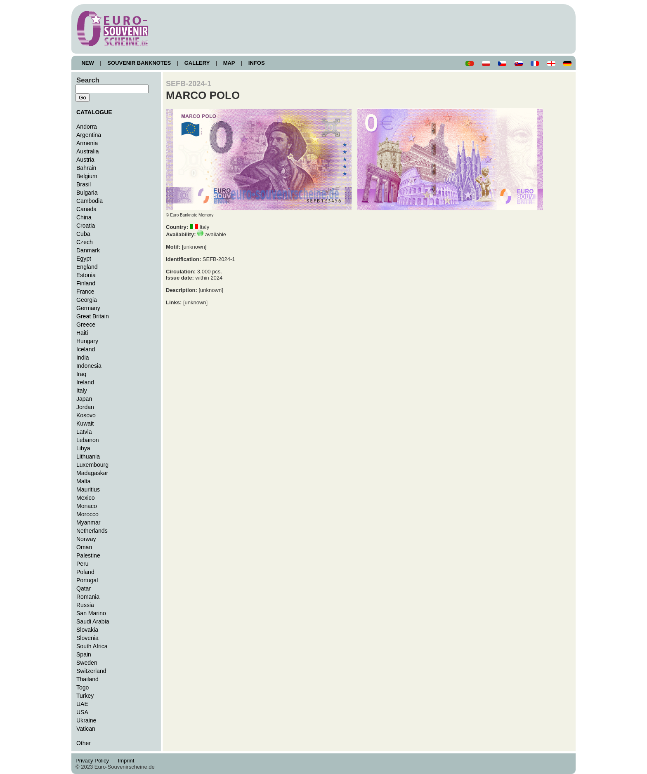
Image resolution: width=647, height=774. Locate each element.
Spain (83, 654)
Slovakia (87, 629)
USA (82, 712)
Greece (85, 324)
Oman (84, 547)
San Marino (91, 613)
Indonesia (89, 365)
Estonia (86, 275)
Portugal (87, 580)
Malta (83, 481)
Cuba (83, 234)
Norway (86, 539)
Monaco (86, 506)
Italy (81, 390)
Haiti (82, 332)
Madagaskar (92, 473)
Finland (85, 283)
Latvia (84, 431)
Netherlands (92, 530)
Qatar (83, 588)
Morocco (87, 514)
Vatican (85, 728)
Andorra (86, 126)
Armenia (87, 143)
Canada (86, 209)
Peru (82, 563)
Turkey (85, 695)
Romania (87, 596)
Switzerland (91, 671)
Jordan (85, 407)
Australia (87, 151)
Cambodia (89, 201)
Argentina (88, 135)
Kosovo (86, 415)
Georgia (86, 299)
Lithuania (88, 456)
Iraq (81, 374)
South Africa (92, 646)
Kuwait (85, 423)
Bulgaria (86, 192)
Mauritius (88, 489)
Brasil (83, 184)
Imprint (127, 761)
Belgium (86, 176)
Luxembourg (92, 464)
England (86, 266)
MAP (229, 63)
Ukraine (86, 720)
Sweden (86, 662)
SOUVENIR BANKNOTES (139, 63)
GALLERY (196, 63)
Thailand (87, 679)
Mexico (85, 497)
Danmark (88, 250)
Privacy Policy (94, 761)
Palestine (88, 555)
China (84, 217)
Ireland (85, 382)
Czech (84, 242)
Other (83, 743)
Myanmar (88, 522)
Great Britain (92, 316)
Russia (85, 605)
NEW (88, 63)
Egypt (83, 258)
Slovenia (87, 638)
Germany (88, 308)
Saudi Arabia (92, 621)
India (82, 357)
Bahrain (86, 168)
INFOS (256, 63)
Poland (85, 572)
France (85, 291)
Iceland (85, 349)
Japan (84, 398)
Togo (82, 687)
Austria (85, 159)
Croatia (85, 225)
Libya (83, 448)
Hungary (87, 341)
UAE (82, 704)
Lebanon (87, 440)
